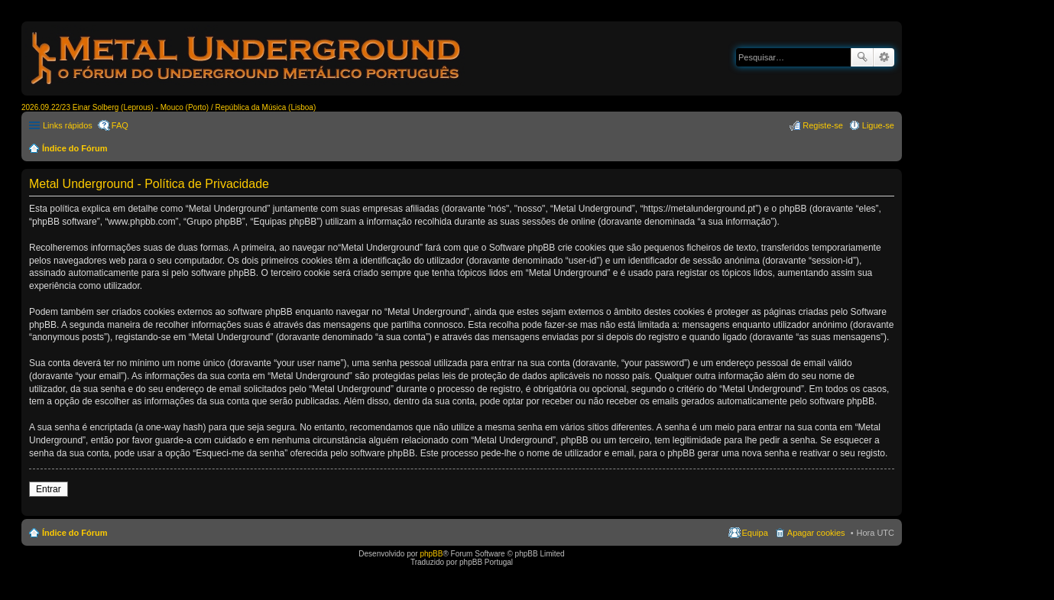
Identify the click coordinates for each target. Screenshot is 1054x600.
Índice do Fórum (75, 148)
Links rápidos (67, 125)
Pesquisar (862, 57)
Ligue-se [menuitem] (878, 125)
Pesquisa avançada (884, 57)
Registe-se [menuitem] (823, 125)
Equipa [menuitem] (755, 532)
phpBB (431, 554)
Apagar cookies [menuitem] (816, 532)
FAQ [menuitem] (120, 125)
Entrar (48, 489)
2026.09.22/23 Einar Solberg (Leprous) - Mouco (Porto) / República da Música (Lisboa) (168, 107)
